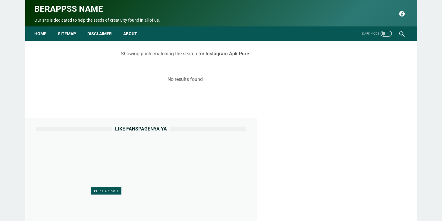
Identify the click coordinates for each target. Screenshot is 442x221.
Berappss (284, 211)
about (132, 29)
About (158, 202)
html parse (301, 202)
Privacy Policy (226, 202)
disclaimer (101, 29)
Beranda (139, 202)
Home (42, 29)
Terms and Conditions (265, 202)
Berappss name (70, 6)
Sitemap (69, 29)
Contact (177, 202)
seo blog (191, 211)
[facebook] (399, 11)
